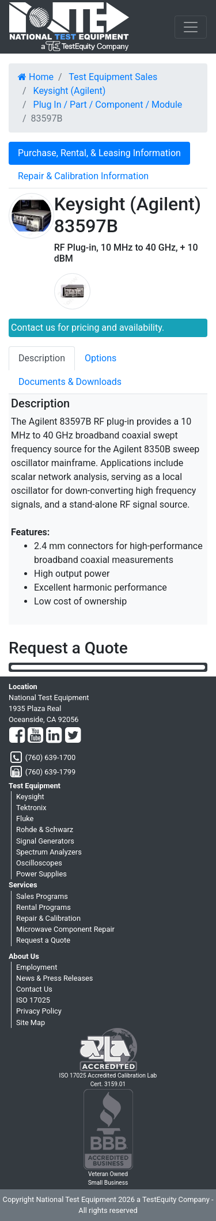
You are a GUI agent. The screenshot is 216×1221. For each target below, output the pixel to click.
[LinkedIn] (54, 735)
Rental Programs (43, 907)
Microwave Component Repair (65, 929)
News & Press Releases (54, 978)
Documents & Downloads (70, 381)
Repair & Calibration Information (83, 176)
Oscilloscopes (39, 863)
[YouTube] (35, 735)
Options (100, 358)
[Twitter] (73, 735)
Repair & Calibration (48, 918)
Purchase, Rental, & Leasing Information (99, 153)
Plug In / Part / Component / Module (108, 104)
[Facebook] (17, 735)
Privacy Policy (39, 1011)
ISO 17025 (33, 1000)
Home (36, 76)
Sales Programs (42, 896)
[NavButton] (191, 27)
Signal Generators (45, 841)
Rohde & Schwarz (44, 829)
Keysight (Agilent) (69, 90)
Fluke (24, 818)
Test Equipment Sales (113, 76)
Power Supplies (41, 874)
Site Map (30, 1022)
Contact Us (34, 989)
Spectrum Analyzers (49, 852)
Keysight (30, 796)
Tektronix (31, 807)
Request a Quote (43, 940)
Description (41, 358)
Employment (36, 967)
